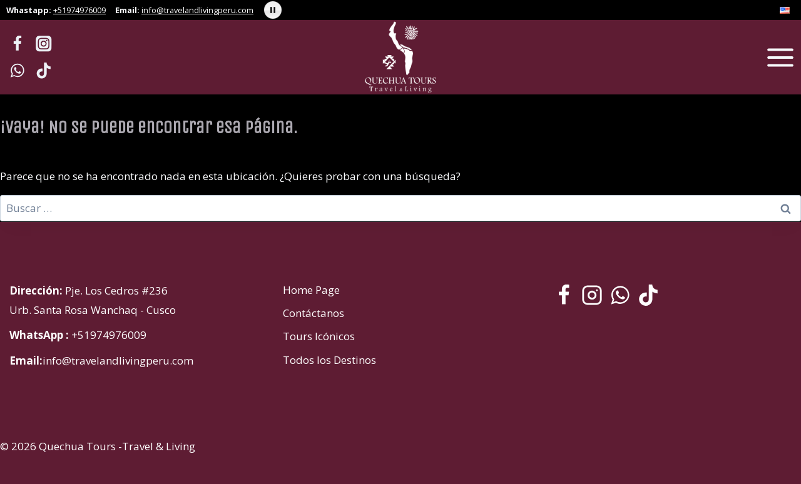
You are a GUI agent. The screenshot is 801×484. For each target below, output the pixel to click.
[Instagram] (44, 44)
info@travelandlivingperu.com (197, 10)
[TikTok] (44, 70)
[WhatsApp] (17, 70)
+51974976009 (79, 10)
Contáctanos (313, 313)
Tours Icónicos (319, 336)
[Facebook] (17, 44)
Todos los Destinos (329, 360)
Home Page (311, 290)
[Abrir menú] (780, 57)
